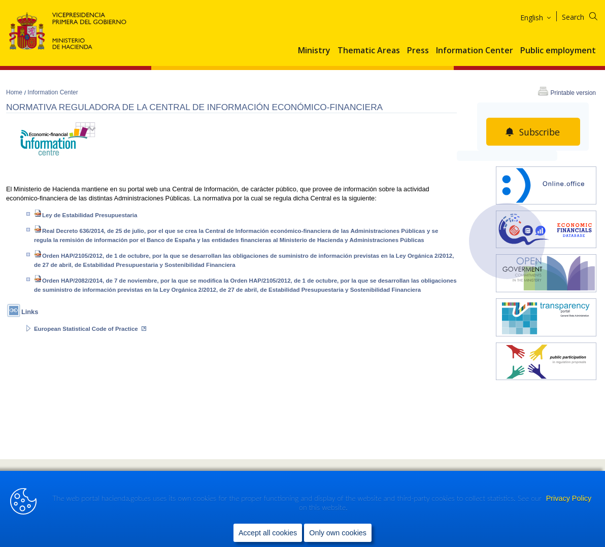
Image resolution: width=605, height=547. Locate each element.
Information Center (474, 51)
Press (418, 51)
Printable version (573, 92)
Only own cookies (337, 532)
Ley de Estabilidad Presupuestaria (86, 215)
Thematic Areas (369, 51)
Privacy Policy (569, 498)
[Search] (585, 15)
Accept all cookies (268, 532)
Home (15, 92)
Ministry (314, 51)
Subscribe (539, 132)
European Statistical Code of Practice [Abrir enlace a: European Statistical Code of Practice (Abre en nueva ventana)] (90, 329)
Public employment (558, 51)
